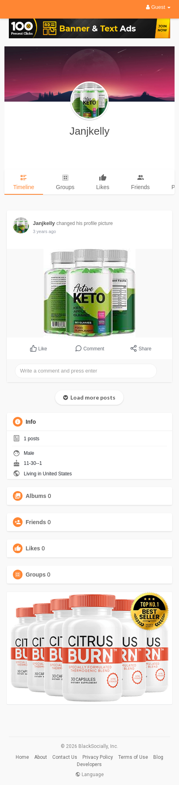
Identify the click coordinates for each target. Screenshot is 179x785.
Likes (33, 548)
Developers (89, 764)
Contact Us (64, 757)
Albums (36, 496)
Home (22, 757)
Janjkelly (90, 131)
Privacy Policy (97, 757)
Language (89, 774)
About (40, 757)
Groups (36, 574)
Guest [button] (158, 7)
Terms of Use (133, 757)
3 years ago (44, 231)
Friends (36, 522)
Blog (158, 757)
